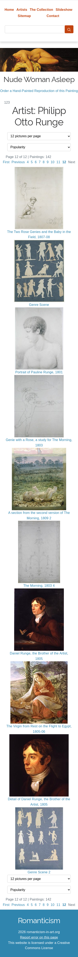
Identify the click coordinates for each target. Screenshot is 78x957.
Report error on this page (39, 937)
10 (52, 162)
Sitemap (24, 16)
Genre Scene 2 (39, 872)
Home (9, 9)
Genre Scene (39, 304)
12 (64, 162)
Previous (18, 162)
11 (58, 162)
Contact (53, 16)
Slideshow (64, 9)
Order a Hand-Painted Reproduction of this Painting (39, 91)
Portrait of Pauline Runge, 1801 (39, 372)
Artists (21, 9)
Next (71, 162)
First (6, 162)
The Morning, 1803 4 (39, 585)
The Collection (41, 9)
